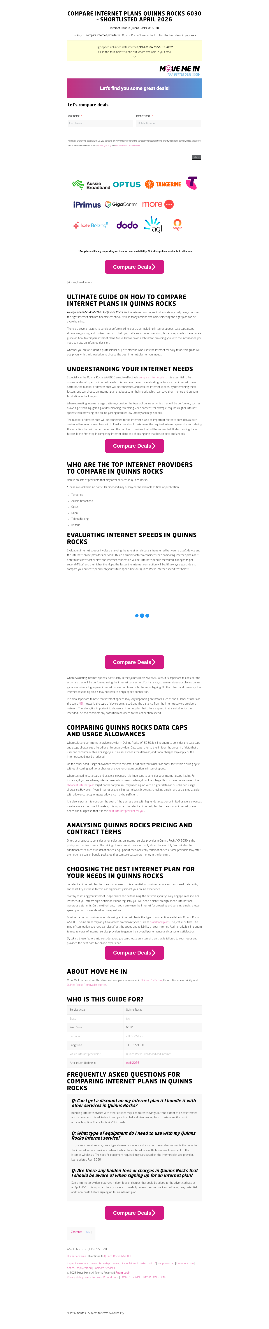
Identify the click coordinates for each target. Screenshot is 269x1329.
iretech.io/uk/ (130, 1263)
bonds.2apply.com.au (79, 1268)
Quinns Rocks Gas (151, 980)
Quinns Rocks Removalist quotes (86, 985)
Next (197, 157)
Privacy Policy (104, 146)
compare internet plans (153, 377)
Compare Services (104, 1268)
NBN (81, 703)
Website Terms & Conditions (128, 146)
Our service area (76, 1256)
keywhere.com (185, 1263)
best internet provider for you (126, 811)
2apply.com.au (166, 1263)
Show (87, 1232)
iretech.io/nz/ (148, 1263)
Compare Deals (134, 266)
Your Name (73, 116)
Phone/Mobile (143, 116)
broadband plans (160, 922)
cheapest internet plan (80, 785)
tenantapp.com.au (109, 1263)
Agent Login (123, 1273)
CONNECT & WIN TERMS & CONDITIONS (143, 1277)
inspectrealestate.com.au (82, 1263)
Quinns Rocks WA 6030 (118, 1256)
